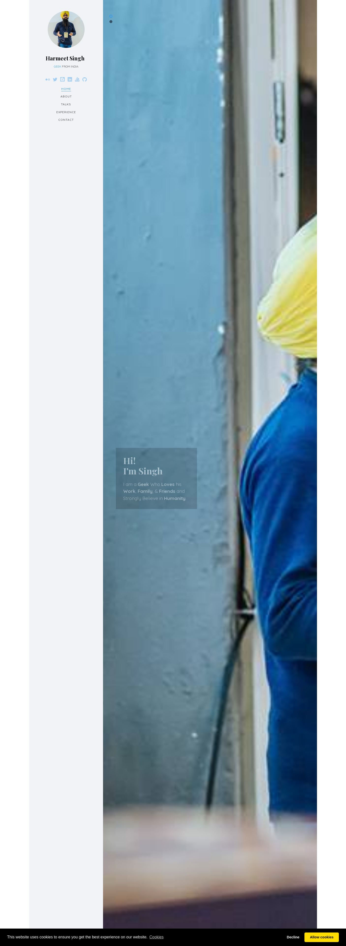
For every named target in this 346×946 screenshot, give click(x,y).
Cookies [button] (156, 937)
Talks (66, 104)
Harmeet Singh (65, 58)
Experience (66, 112)
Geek (57, 66)
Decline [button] (293, 937)
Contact (66, 120)
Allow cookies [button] (321, 937)
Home (66, 89)
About (66, 96)
